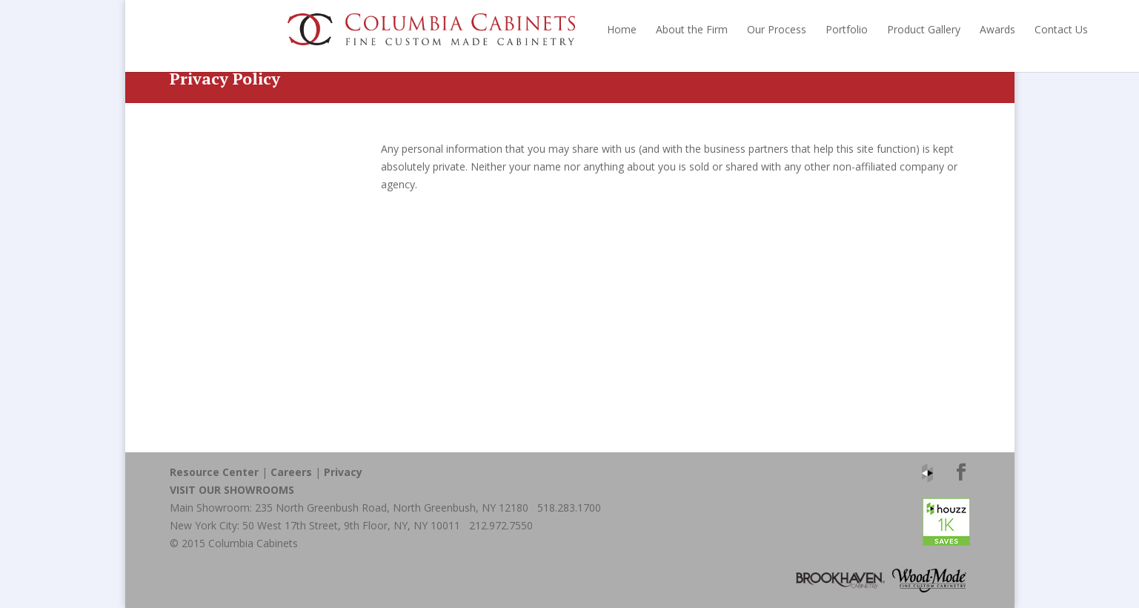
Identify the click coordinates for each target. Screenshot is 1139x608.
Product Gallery (806, 29)
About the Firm (574, 29)
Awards (879, 29)
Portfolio (729, 29)
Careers (291, 472)
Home (504, 29)
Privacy (343, 472)
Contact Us (943, 29)
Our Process (658, 29)
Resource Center (214, 472)
